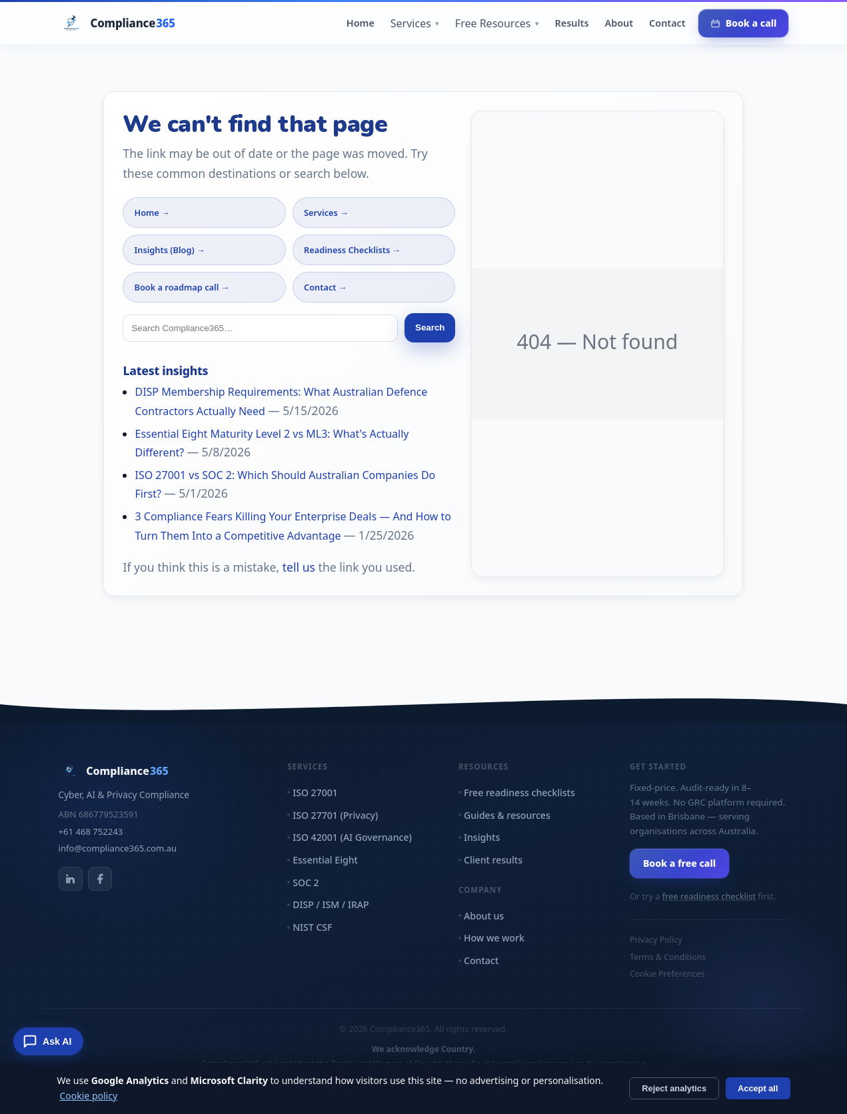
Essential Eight (325, 859)
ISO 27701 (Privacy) (335, 815)
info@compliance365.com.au (118, 848)
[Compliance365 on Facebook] (100, 879)
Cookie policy (89, 1095)
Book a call (743, 23)
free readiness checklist (709, 896)
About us (484, 915)
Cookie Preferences (667, 973)
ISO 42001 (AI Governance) (352, 837)
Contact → (325, 287)
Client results (493, 859)
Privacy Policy (656, 939)
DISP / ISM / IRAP (331, 904)
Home (361, 23)
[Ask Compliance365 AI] (48, 1041)
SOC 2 (306, 882)
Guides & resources (507, 815)
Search (429, 327)
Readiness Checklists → (352, 250)
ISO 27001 (315, 792)
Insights (482, 837)
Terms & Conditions (668, 957)
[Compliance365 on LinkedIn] (71, 879)
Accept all (758, 1088)
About (619, 23)
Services (415, 23)
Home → (151, 213)
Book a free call (679, 863)
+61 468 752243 (91, 831)
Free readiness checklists (519, 792)
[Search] (260, 328)
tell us (299, 567)
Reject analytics (674, 1088)
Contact (667, 23)
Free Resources (497, 23)
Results (572, 23)
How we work (494, 937)
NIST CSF (312, 927)
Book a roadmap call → (181, 287)
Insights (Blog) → (169, 250)
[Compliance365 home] (117, 23)
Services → (326, 213)
